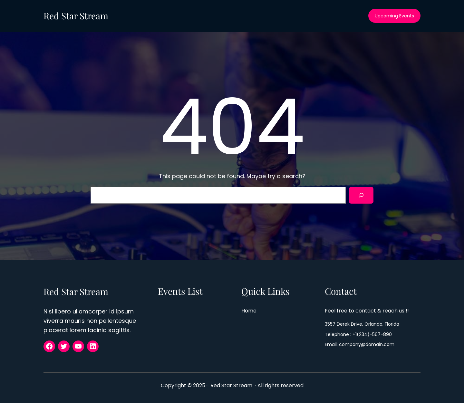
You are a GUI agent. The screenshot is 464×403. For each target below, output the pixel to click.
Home (249, 310)
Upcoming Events (394, 16)
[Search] (361, 195)
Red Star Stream (76, 16)
